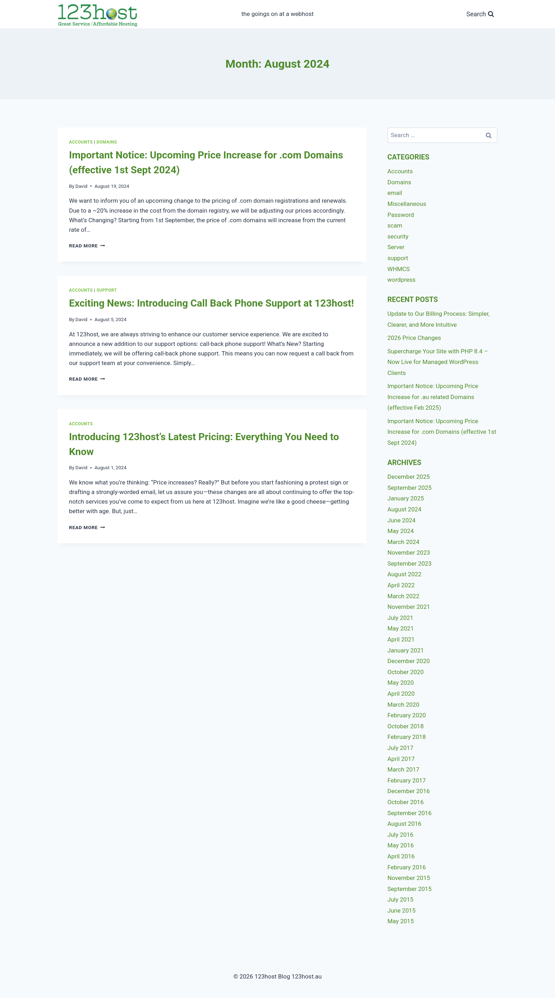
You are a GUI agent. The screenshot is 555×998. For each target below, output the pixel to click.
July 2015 (400, 899)
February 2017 (407, 780)
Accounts (81, 142)
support (107, 290)
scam (395, 225)
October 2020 (406, 671)
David (81, 186)
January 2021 (406, 650)
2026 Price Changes (414, 337)
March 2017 (403, 769)
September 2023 (410, 563)
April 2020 (401, 693)
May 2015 (401, 921)
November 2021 (409, 606)
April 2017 (401, 758)
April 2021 (401, 639)
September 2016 (410, 813)
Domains (107, 142)
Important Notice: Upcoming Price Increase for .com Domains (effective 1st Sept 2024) (442, 431)
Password (401, 214)
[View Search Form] (480, 14)
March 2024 (403, 541)
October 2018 (406, 726)
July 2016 (400, 834)
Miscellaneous (407, 203)
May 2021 (401, 628)
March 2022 (403, 596)
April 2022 (401, 585)
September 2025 (410, 487)
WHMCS (399, 269)
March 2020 (403, 704)
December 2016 (409, 791)
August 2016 (405, 823)
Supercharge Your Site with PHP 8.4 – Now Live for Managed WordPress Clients (438, 362)
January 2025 (406, 498)
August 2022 (405, 574)
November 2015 (409, 877)
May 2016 (401, 845)
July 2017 (400, 747)
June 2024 (402, 520)
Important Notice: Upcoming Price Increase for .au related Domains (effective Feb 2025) (433, 396)
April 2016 (401, 856)
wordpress (402, 279)
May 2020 (401, 682)
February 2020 (407, 715)
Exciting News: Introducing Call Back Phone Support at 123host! (211, 303)
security (398, 236)
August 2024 (405, 509)
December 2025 (409, 476)
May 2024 (401, 530)
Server (396, 247)
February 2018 (407, 736)
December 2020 (409, 661)
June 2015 (402, 910)
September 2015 (410, 888)
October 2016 (406, 802)
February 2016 (407, 867)
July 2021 (400, 617)
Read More (87, 245)
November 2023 (409, 552)
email (395, 192)
